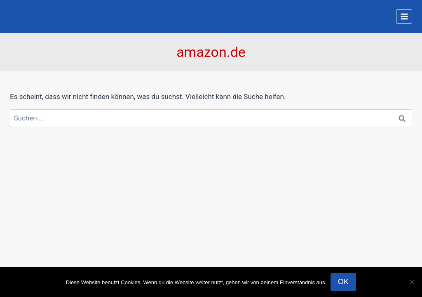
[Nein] (412, 282)
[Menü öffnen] (404, 16)
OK (343, 282)
